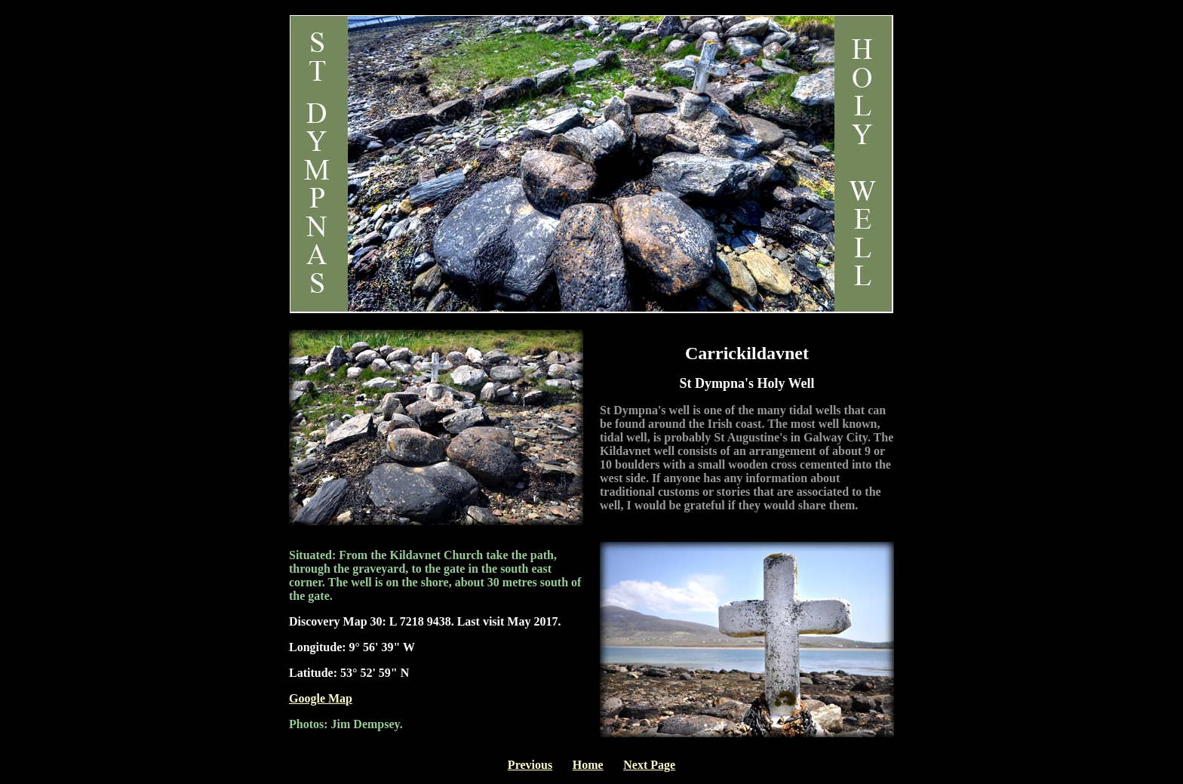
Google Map (320, 698)
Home (588, 764)
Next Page (649, 764)
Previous (530, 764)
